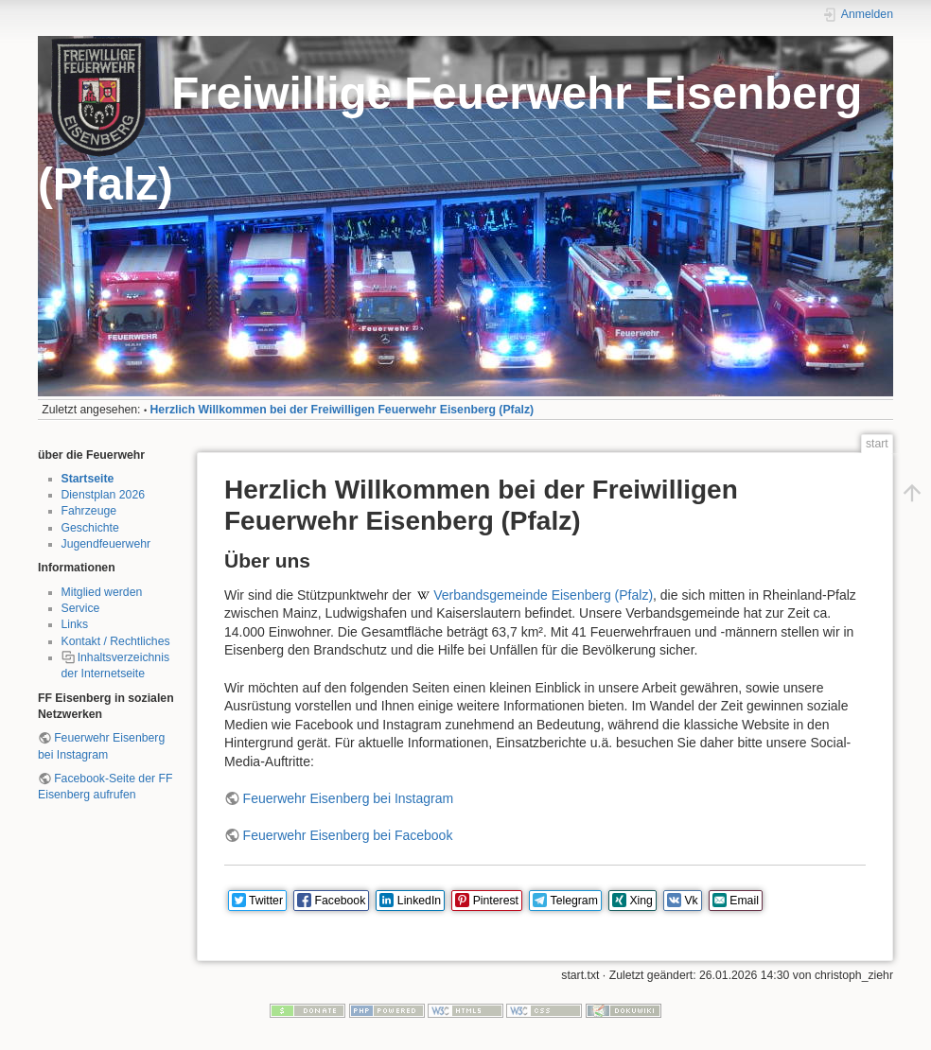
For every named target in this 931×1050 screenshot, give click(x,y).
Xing (641, 900)
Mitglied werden (102, 592)
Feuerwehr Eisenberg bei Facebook (348, 835)
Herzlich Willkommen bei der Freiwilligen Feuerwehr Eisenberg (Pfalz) (342, 409)
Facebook (340, 900)
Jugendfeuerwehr (106, 544)
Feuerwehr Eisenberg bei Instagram (348, 798)
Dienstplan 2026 (103, 494)
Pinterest (495, 900)
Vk (690, 900)
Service (80, 608)
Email (744, 900)
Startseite (87, 478)
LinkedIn (419, 900)
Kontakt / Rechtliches (115, 641)
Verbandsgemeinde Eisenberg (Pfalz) (543, 595)
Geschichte (90, 527)
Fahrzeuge (89, 510)
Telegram (574, 900)
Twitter (266, 900)
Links (75, 624)
